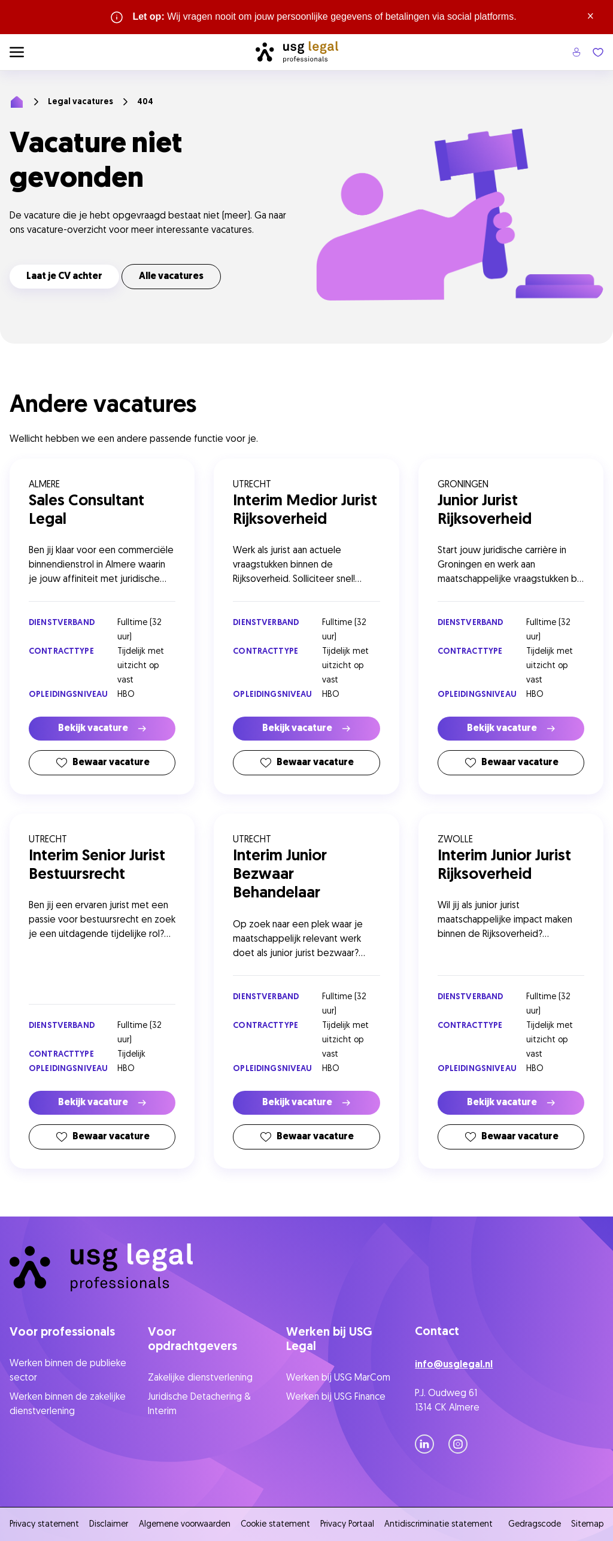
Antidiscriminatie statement (440, 1524)
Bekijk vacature (102, 728)
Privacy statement (44, 1524)
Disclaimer (108, 1524)
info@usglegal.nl (454, 1365)
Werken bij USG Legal (329, 1340)
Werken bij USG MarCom (338, 1378)
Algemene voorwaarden (184, 1524)
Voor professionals (62, 1333)
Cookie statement (275, 1524)
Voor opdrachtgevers (192, 1340)
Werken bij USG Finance (336, 1397)
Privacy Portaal (347, 1524)
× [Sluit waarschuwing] (590, 17)
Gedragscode (534, 1524)
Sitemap (587, 1524)
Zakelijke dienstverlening (200, 1378)
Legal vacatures (80, 102)
